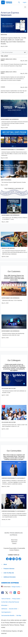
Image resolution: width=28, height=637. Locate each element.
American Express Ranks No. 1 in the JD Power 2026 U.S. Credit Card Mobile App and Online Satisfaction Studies (13, 41)
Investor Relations (14, 550)
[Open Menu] (3, 2)
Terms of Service (5, 598)
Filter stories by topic (14, 52)
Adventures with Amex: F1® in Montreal (12, 300)
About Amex (14, 540)
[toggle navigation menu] (25, 7)
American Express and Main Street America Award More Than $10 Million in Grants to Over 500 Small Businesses (14, 153)
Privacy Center (16, 598)
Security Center (13, 608)
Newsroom (14, 541)
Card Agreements (6, 612)
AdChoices (4, 608)
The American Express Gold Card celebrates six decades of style (14, 391)
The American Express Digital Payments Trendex (13, 182)
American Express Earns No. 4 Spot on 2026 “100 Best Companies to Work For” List (14, 425)
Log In (24, 2)
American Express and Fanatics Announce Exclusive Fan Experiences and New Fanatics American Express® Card (14, 123)
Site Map (18, 615)
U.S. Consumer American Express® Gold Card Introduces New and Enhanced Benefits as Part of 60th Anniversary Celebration (14, 252)
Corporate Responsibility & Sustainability (14, 548)
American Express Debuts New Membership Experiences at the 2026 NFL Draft (13, 334)
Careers (14, 543)
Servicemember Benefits (7, 615)
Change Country (16, 586)
